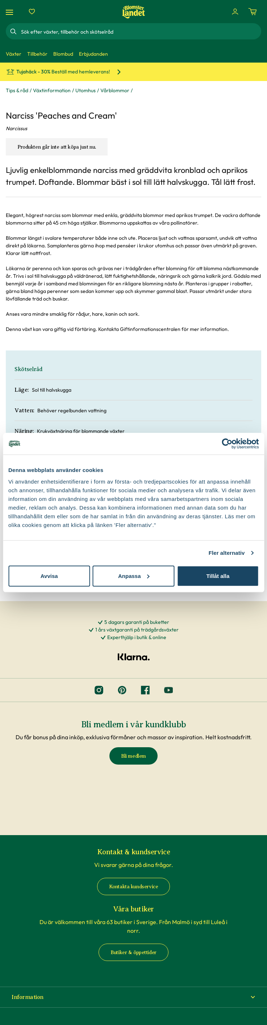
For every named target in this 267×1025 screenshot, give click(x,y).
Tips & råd (17, 90)
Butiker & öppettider (133, 952)
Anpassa (134, 576)
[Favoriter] (32, 11)
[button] (133, 997)
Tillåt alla (217, 576)
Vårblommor (114, 90)
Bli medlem (133, 756)
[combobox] (140, 31)
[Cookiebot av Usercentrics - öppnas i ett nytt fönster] (227, 443)
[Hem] (133, 11)
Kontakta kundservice (133, 886)
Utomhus (85, 90)
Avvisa (49, 576)
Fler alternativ (227, 553)
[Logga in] (235, 11)
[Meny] (10, 12)
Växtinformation (52, 90)
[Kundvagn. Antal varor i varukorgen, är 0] (252, 11)
